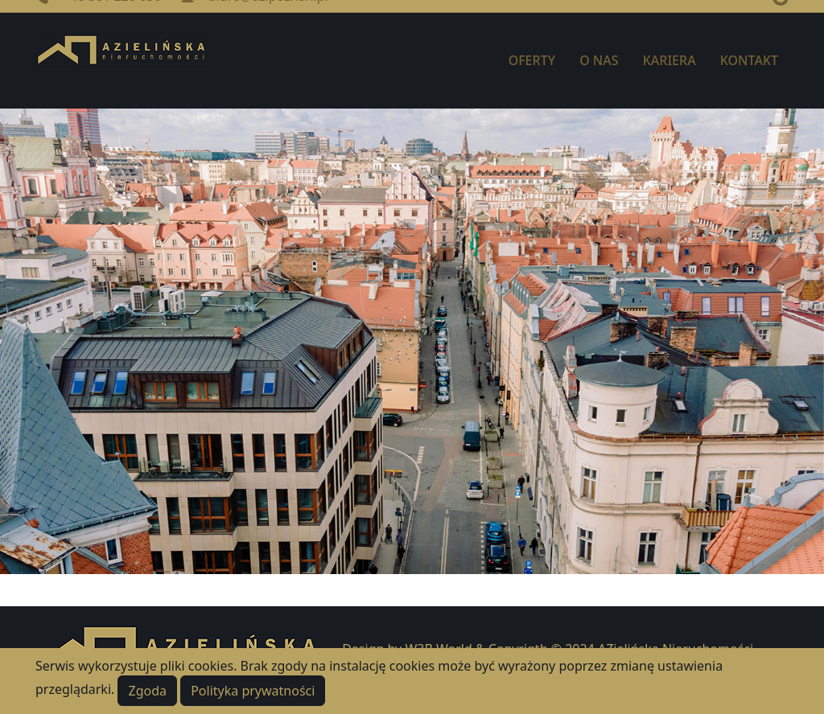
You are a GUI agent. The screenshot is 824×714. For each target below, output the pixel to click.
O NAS (598, 60)
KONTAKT (749, 60)
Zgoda (147, 691)
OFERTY (532, 60)
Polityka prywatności (253, 691)
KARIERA (669, 60)
